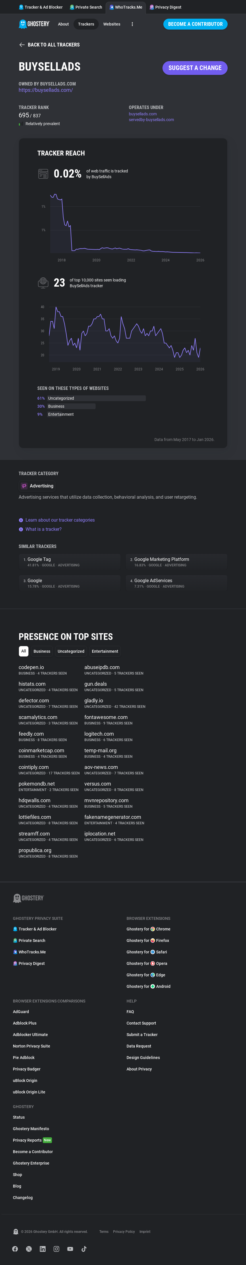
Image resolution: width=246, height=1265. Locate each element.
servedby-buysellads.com (151, 119)
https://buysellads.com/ (46, 90)
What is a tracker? (40, 529)
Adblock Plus (24, 1023)
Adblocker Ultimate (30, 1034)
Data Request (139, 1046)
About (63, 24)
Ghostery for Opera (147, 963)
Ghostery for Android (149, 986)
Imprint (145, 1232)
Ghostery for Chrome (149, 929)
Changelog (23, 1197)
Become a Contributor (195, 24)
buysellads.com (143, 114)
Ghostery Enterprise (31, 1163)
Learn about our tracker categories (57, 520)
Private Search (85, 7)
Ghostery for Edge (146, 975)
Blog (17, 1186)
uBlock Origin (25, 1080)
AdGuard (21, 1011)
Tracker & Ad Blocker (41, 7)
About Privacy (139, 1069)
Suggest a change (195, 67)
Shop (17, 1174)
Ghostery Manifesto (31, 1128)
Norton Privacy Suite (31, 1046)
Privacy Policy (124, 1232)
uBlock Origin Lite (29, 1092)
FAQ (130, 1011)
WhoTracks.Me (125, 7)
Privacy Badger (26, 1069)
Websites (111, 24)
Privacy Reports (32, 1140)
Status (19, 1117)
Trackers (86, 24)
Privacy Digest (165, 7)
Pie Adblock (23, 1057)
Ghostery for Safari (147, 952)
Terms (104, 1232)
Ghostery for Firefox (148, 940)
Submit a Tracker (142, 1034)
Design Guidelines (143, 1057)
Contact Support (141, 1023)
